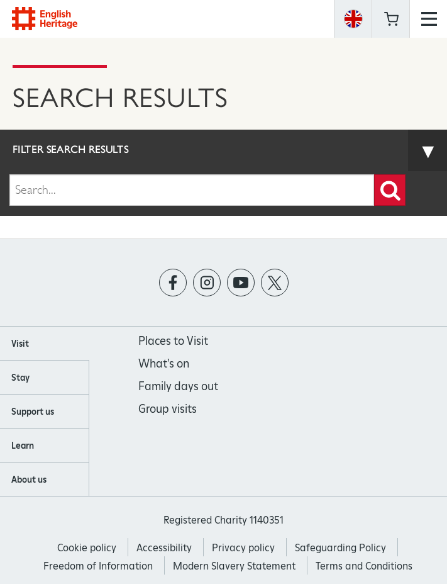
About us (29, 479)
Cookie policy (86, 548)
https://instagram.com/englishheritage (206, 283)
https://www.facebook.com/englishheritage (172, 283)
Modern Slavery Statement (234, 566)
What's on (163, 363)
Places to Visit (173, 340)
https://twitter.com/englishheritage (274, 283)
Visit (20, 344)
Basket (391, 19)
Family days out (178, 386)
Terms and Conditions (364, 566)
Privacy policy (243, 548)
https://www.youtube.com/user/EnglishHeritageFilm (240, 283)
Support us (32, 412)
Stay (20, 378)
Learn (22, 446)
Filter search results (71, 149)
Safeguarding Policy (340, 548)
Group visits (167, 408)
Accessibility (164, 548)
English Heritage (44, 18)
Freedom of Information (98, 566)
